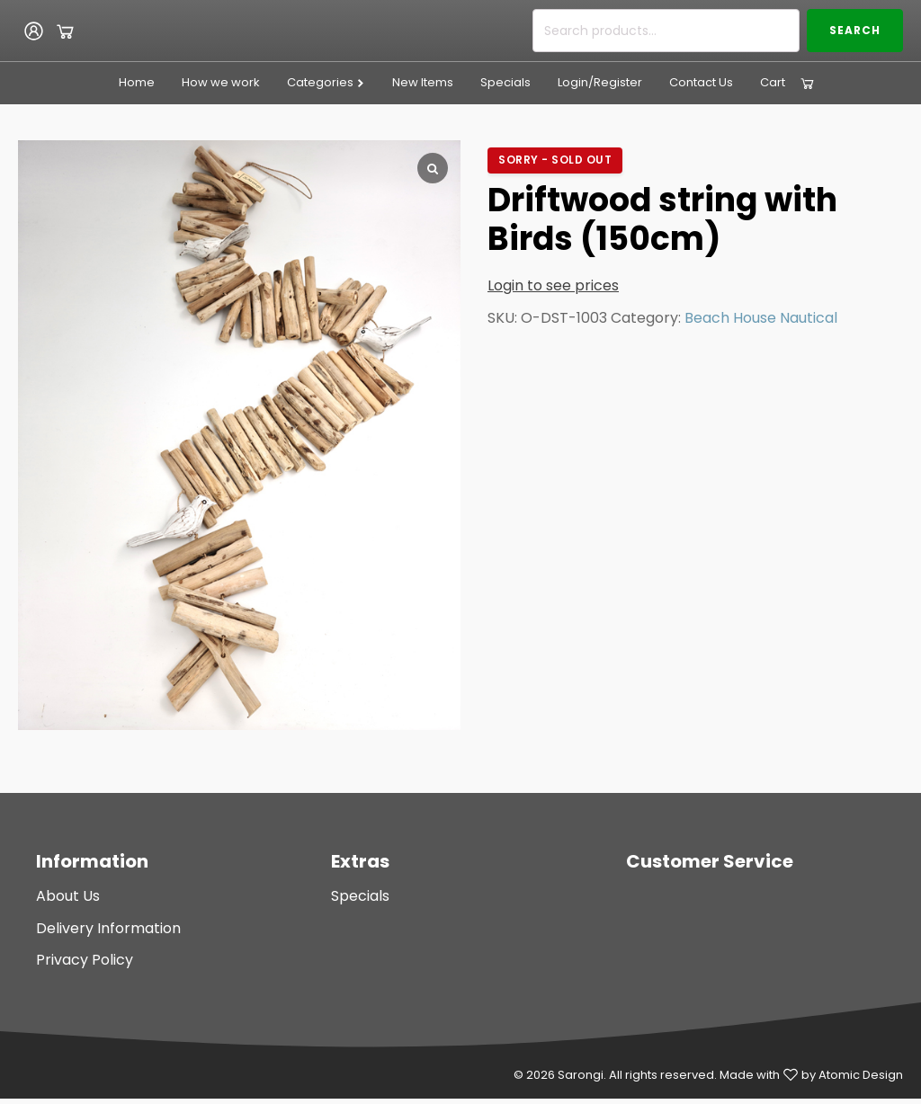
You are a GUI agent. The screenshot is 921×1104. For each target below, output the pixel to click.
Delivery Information (108, 928)
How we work (221, 82)
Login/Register (600, 82)
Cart (772, 82)
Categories (326, 82)
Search (855, 30)
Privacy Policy (84, 959)
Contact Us (701, 82)
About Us (68, 896)
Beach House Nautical (760, 317)
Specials (505, 82)
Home (137, 82)
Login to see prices (553, 285)
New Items (422, 82)
